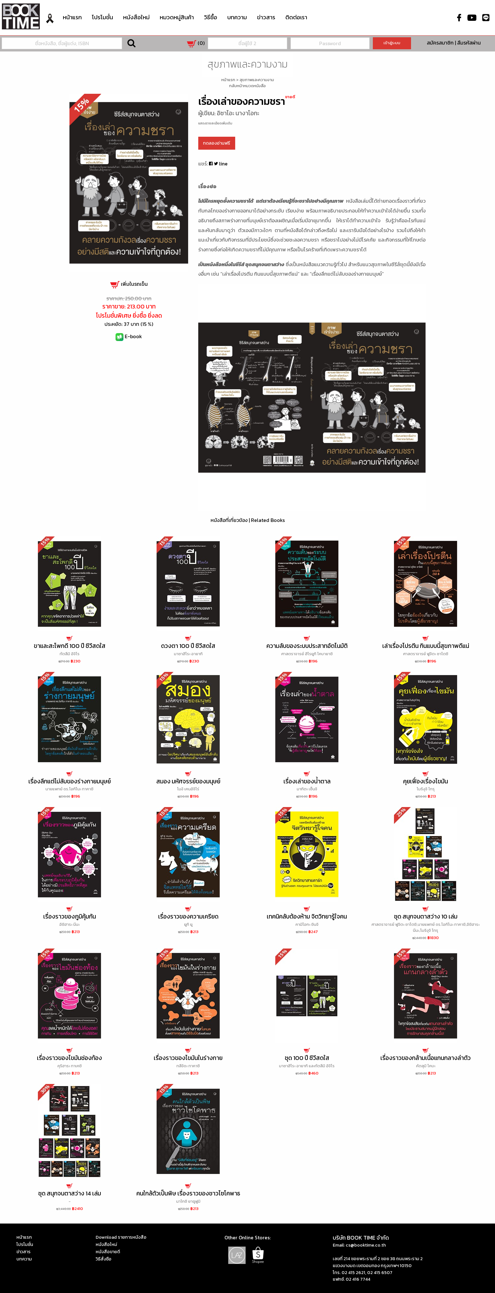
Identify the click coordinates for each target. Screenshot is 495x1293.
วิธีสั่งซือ (103, 1258)
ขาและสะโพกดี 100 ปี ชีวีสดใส (69, 645)
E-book (133, 336)
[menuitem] (50, 23)
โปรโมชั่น (102, 17)
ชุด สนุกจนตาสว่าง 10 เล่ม (425, 916)
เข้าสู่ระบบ (392, 43)
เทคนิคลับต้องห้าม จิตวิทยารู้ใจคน (307, 916)
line (223, 163)
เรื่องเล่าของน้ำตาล (307, 781)
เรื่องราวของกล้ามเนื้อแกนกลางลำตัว (425, 1058)
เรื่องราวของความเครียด (188, 916)
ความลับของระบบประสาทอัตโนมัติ (307, 645)
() (196, 43)
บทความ (237, 17)
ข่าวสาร (266, 17)
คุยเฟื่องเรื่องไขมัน (425, 781)
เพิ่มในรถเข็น (129, 284)
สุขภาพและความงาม (257, 80)
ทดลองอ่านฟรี (216, 143)
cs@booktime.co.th (366, 1245)
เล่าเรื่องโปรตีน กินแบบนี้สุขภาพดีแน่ (425, 645)
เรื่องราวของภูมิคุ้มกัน (69, 916)
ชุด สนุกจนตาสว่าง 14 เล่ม (69, 1193)
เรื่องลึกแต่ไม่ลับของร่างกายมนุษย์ (69, 781)
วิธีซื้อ (210, 17)
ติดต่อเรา (296, 17)
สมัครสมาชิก (440, 42)
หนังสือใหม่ (136, 17)
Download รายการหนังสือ (121, 1237)
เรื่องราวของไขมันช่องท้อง (69, 1058)
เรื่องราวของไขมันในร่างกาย (188, 1058)
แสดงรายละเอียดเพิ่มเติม (215, 123)
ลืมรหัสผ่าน (469, 42)
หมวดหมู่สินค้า (177, 16)
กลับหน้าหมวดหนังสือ (247, 86)
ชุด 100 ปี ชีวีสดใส (307, 1058)
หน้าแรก (72, 17)
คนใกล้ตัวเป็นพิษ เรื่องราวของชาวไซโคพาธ (188, 1193)
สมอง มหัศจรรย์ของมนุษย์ (188, 781)
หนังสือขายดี (108, 1251)
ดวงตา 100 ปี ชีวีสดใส (188, 645)
